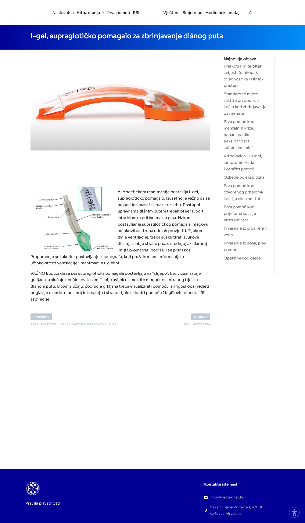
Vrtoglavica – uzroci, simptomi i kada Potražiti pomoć (243, 162)
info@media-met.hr (226, 497)
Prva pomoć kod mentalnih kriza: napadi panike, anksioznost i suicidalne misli (239, 134)
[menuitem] (63, 18)
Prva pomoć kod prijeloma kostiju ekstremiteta (240, 213)
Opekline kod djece (242, 258)
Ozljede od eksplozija (244, 177)
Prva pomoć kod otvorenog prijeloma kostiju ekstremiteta (243, 192)
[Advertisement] (107, 166)
